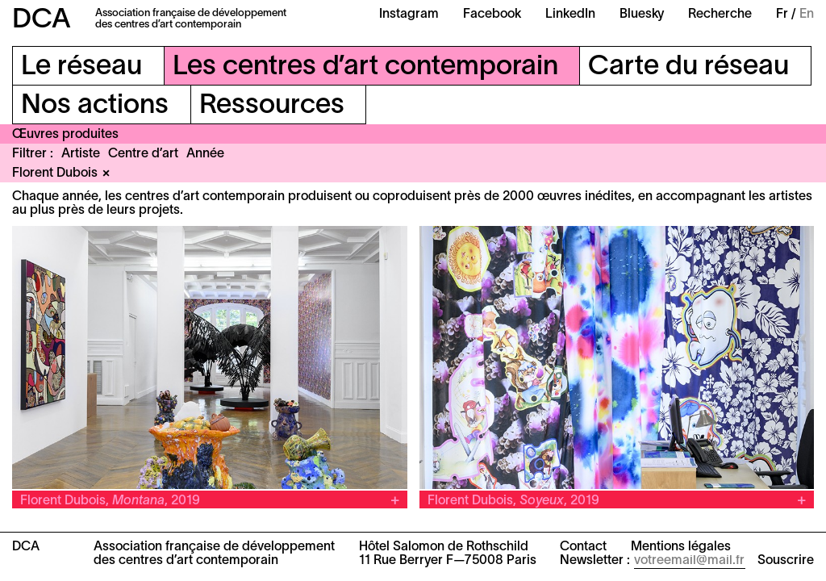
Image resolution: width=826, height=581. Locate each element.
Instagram (409, 14)
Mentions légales (681, 547)
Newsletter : (595, 560)
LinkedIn (570, 14)
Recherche (720, 14)
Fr (782, 14)
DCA (41, 20)
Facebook (492, 14)
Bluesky (642, 14)
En (806, 14)
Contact (583, 547)
